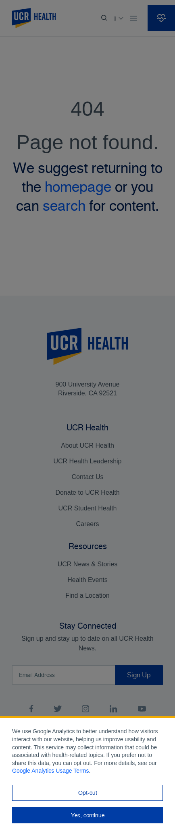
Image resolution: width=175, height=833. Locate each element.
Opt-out (87, 793)
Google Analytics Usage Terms (50, 770)
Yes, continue (87, 815)
